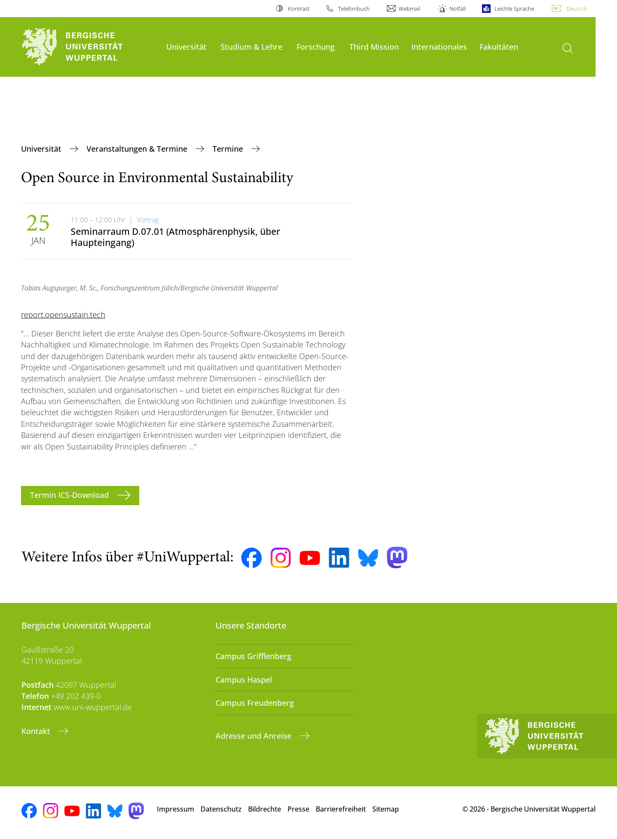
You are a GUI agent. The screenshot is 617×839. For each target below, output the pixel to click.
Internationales (439, 46)
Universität (186, 46)
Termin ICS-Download (70, 495)
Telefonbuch (354, 8)
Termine (229, 149)
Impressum (175, 809)
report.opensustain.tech (63, 314)
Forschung (316, 46)
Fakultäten (498, 46)
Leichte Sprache (514, 8)
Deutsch (576, 8)
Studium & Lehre (251, 46)
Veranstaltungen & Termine (138, 149)
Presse (298, 809)
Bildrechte (264, 809)
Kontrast (298, 8)
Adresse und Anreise (255, 736)
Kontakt (36, 731)
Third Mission (374, 46)
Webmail (409, 8)
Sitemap (385, 809)
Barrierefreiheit (341, 809)
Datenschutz (221, 809)
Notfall (457, 8)
